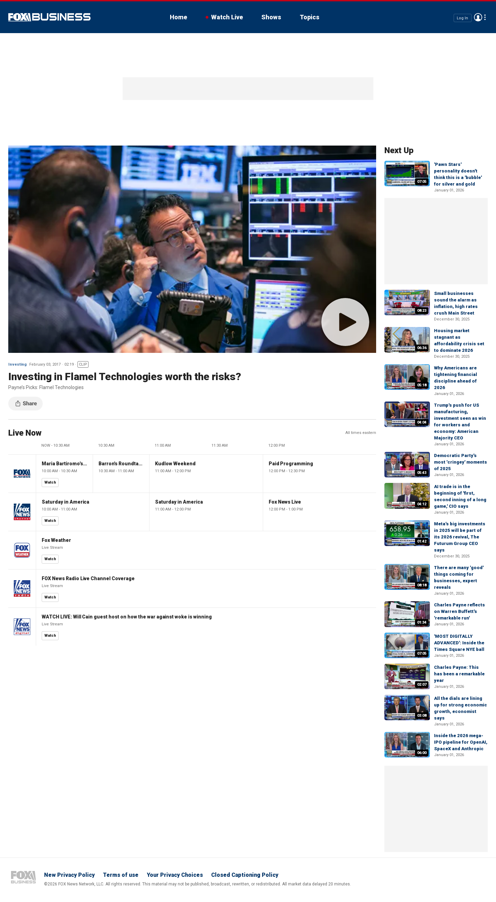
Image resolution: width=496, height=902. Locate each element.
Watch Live (227, 17)
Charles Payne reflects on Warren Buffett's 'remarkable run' (459, 611)
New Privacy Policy (69, 875)
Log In (462, 18)
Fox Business (49, 17)
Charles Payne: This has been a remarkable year (459, 674)
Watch (50, 482)
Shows (271, 17)
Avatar (478, 17)
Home (178, 17)
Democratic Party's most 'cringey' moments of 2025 (460, 462)
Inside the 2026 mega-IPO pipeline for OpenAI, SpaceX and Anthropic (460, 742)
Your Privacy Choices (175, 875)
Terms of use (120, 875)
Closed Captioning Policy (244, 875)
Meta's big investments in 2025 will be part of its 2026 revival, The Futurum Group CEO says (459, 537)
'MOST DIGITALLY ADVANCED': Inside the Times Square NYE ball (459, 643)
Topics (309, 17)
